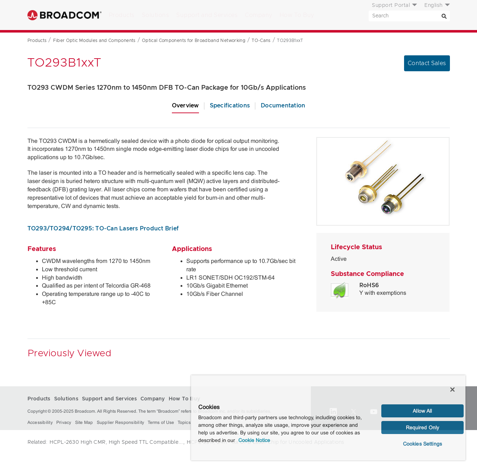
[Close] (452, 389)
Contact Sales (427, 63)
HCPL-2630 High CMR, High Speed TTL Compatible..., (117, 442)
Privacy (63, 422)
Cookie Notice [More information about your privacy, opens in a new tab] (254, 440)
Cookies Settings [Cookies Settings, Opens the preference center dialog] (422, 444)
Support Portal (391, 5)
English (433, 5)
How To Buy (296, 15)
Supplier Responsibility (120, 422)
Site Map (84, 422)
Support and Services (207, 15)
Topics (184, 422)
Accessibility (40, 422)
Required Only (422, 427)
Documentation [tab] (283, 106)
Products (122, 15)
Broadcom (64, 15)
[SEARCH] (409, 15)
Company (258, 15)
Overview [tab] (185, 106)
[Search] (444, 15)
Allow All (422, 411)
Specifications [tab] (230, 106)
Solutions (155, 15)
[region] (328, 417)
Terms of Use (161, 422)
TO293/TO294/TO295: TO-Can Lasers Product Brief (103, 228)
